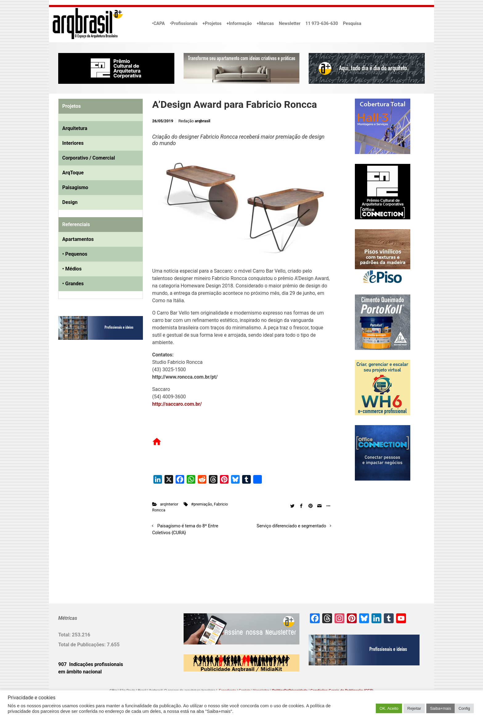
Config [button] (464, 708)
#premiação (201, 504)
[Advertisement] (96, 407)
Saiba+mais (440, 708)
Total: (65, 635)
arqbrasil (202, 121)
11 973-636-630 (321, 23)
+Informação (239, 23)
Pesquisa (352, 23)
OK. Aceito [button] (389, 708)
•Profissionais (183, 23)
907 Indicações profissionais (90, 664)
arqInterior (169, 504)
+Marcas (265, 23)
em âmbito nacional (80, 672)
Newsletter (289, 23)
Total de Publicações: (82, 645)
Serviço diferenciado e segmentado (291, 526)
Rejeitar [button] (414, 708)
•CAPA (158, 23)
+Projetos (211, 23)
